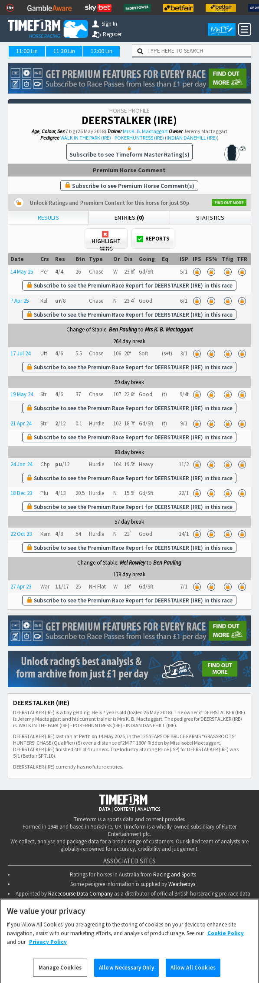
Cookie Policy (225, 940)
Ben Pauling (123, 329)
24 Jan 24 (21, 464)
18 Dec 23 (21, 493)
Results (48, 217)
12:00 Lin (101, 51)
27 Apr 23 (20, 586)
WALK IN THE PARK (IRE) (85, 137)
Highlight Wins (106, 239)
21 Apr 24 (20, 423)
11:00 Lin (27, 51)
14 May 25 (21, 271)
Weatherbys (181, 883)
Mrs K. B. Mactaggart (145, 131)
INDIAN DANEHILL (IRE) (192, 137)
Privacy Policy (48, 949)
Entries (129, 217)
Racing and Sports (174, 873)
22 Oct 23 (21, 534)
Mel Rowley (132, 562)
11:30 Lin (64, 51)
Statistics (210, 217)
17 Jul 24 (20, 353)
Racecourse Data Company (80, 892)
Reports (153, 238)
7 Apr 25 (19, 300)
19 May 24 (21, 394)
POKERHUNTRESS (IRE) (139, 137)
